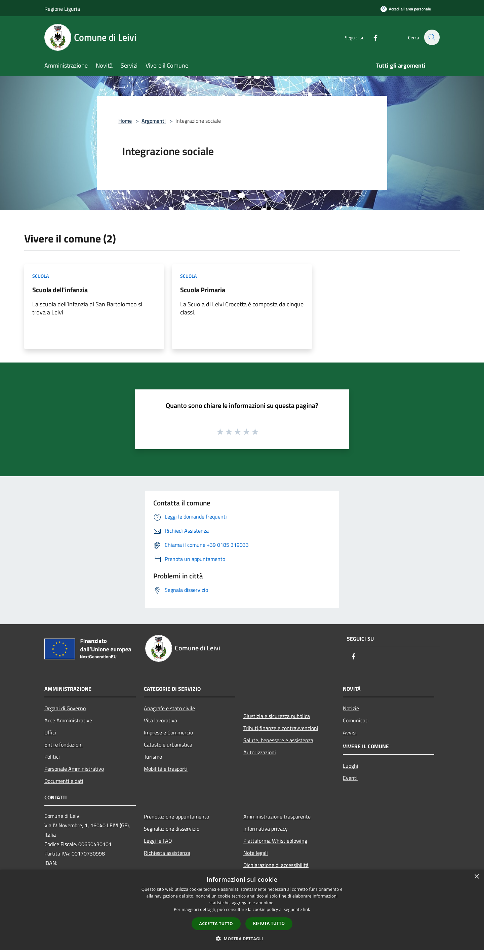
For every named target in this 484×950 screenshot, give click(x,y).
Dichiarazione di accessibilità (276, 865)
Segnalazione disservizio (171, 829)
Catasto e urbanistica (168, 744)
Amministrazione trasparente (277, 816)
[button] (242, 938)
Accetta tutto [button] (216, 923)
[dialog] (242, 910)
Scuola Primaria (202, 289)
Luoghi (350, 766)
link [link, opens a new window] (306, 909)
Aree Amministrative (68, 720)
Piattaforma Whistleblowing (275, 841)
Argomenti (154, 121)
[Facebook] (371, 37)
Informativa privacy (265, 829)
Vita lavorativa (160, 720)
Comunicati (356, 720)
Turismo (153, 757)
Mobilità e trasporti (166, 769)
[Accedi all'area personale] (406, 9)
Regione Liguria (62, 9)
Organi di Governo (65, 708)
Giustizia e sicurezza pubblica (276, 716)
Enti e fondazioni (63, 744)
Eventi (350, 778)
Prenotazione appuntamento (176, 816)
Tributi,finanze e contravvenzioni (280, 728)
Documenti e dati (63, 781)
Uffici (50, 732)
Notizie (351, 708)
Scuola (40, 275)
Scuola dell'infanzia (60, 289)
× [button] (476, 876)
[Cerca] (432, 37)
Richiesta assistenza (167, 853)
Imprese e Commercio (168, 732)
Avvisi (350, 732)
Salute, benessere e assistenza (278, 740)
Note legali (255, 853)
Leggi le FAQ (158, 841)
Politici (52, 757)
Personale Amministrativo (74, 769)
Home (125, 121)
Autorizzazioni (259, 752)
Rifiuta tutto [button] (269, 923)
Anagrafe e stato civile (169, 708)
